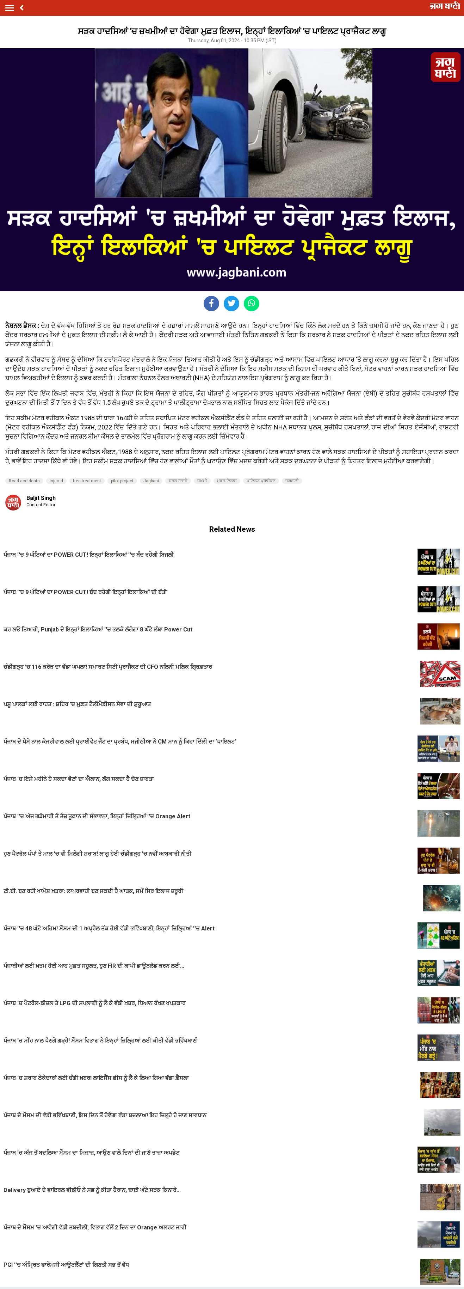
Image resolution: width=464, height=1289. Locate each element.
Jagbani (151, 480)
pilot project (122, 480)
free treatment (87, 480)
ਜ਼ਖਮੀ (202, 480)
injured (56, 480)
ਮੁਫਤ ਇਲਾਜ (227, 480)
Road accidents (24, 480)
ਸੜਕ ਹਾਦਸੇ (178, 480)
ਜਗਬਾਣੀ (292, 480)
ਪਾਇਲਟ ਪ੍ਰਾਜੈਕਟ (261, 480)
